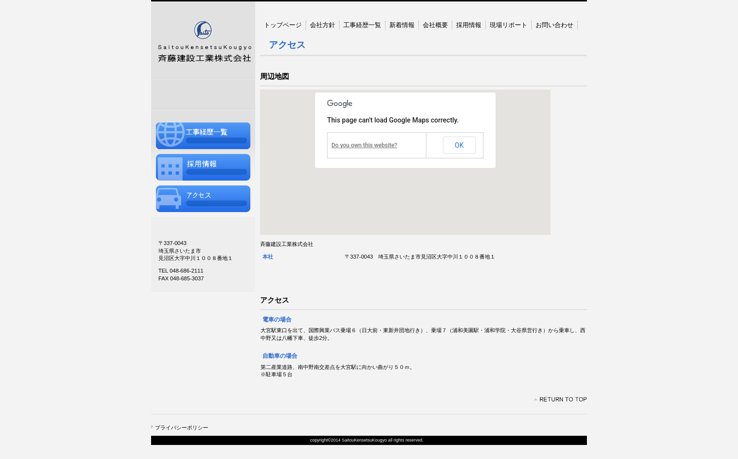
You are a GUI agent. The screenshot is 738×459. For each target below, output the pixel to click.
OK (459, 145)
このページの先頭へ (560, 399)
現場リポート (508, 25)
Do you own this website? (365, 145)
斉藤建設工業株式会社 (203, 40)
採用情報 (203, 167)
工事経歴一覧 (203, 135)
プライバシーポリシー (181, 427)
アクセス (203, 198)
